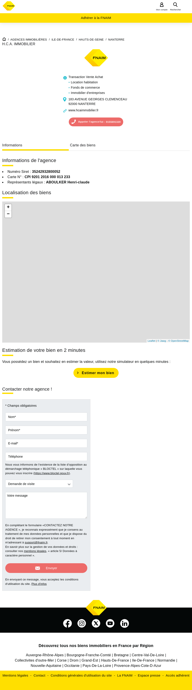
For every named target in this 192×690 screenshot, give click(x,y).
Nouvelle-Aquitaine (46, 664)
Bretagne (121, 654)
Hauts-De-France (115, 659)
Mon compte (162, 10)
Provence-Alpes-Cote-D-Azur (137, 664)
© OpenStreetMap (178, 340)
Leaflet (151, 340)
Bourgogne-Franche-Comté (89, 654)
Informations (12, 145)
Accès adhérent (178, 674)
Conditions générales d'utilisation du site (81, 674)
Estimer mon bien (98, 373)
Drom (74, 659)
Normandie (166, 659)
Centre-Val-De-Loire (148, 654)
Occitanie (72, 664)
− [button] (8, 214)
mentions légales (35, 551)
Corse (62, 659)
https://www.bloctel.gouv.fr (51, 473)
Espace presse (149, 674)
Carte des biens (82, 145)
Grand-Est (90, 659)
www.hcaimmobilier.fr (84, 110)
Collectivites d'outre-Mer (34, 659)
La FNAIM (125, 674)
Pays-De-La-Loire (97, 664)
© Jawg (162, 340)
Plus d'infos (39, 582)
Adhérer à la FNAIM (96, 18)
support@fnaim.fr (36, 542)
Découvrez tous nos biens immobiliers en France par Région (96, 644)
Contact (39, 674)
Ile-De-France (143, 659)
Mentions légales (15, 674)
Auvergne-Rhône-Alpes (44, 654)
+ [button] (8, 207)
